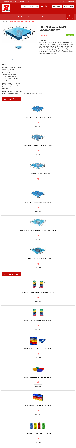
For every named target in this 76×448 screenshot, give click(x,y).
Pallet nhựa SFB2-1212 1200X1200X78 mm (38, 259)
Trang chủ (4, 21)
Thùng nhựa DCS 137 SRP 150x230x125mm (38, 377)
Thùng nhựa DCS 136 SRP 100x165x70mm (38, 405)
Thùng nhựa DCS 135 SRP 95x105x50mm (38, 433)
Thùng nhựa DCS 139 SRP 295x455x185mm (38, 320)
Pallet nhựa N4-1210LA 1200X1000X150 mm (38, 202)
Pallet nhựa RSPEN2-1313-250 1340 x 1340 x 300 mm (38, 292)
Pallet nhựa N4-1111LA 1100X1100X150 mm (38, 117)
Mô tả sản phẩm (9, 60)
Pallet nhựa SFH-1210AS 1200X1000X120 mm (37, 174)
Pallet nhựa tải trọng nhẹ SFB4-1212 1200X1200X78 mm (38, 230)
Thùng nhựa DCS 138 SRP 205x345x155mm (38, 348)
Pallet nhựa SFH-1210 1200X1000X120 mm (38, 145)
